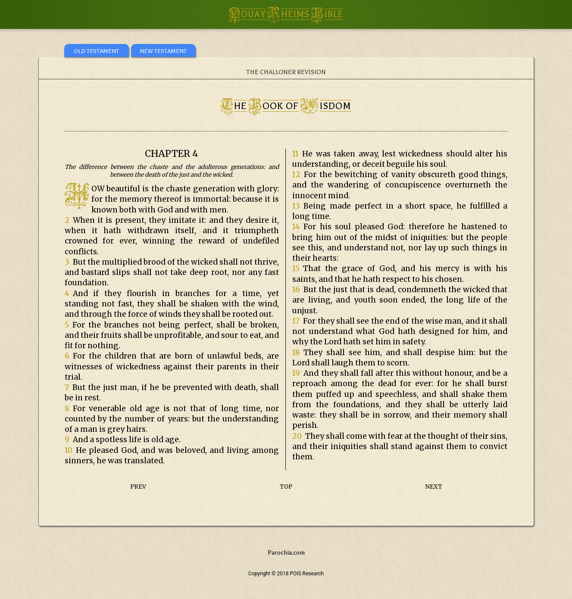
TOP (286, 486)
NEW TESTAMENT (163, 51)
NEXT (433, 486)
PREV (138, 486)
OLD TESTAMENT (96, 51)
